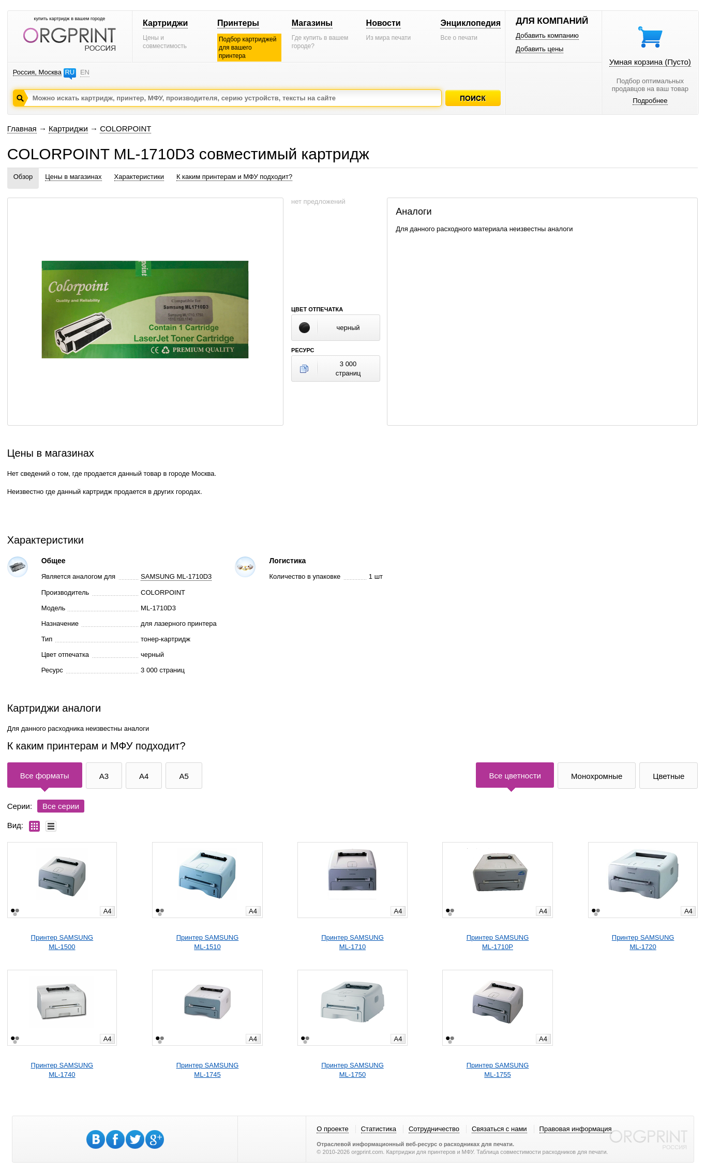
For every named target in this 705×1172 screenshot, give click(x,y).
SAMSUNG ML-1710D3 (176, 576)
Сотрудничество (434, 1129)
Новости (383, 23)
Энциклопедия (470, 23)
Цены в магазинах (73, 177)
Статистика (378, 1129)
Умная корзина (650, 61)
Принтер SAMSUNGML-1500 (62, 942)
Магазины (312, 23)
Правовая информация (575, 1129)
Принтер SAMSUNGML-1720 (643, 942)
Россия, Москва (37, 72)
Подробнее (650, 100)
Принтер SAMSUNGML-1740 (62, 1069)
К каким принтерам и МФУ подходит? (234, 177)
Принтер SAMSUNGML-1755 (498, 1069)
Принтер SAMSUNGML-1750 (352, 1069)
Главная (22, 128)
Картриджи (165, 23)
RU (69, 72)
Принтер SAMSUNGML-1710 (352, 942)
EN (84, 72)
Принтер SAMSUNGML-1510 (207, 942)
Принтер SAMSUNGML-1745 (207, 1069)
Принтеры (238, 23)
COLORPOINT (125, 128)
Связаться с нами (499, 1129)
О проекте (332, 1129)
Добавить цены (539, 49)
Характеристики (139, 177)
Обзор (23, 177)
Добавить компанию (547, 35)
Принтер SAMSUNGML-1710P (498, 942)
